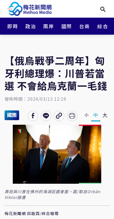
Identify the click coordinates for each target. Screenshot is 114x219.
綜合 (102, 26)
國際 (66, 26)
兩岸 (48, 26)
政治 (30, 26)
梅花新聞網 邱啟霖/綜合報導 (32, 213)
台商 (84, 26)
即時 (12, 26)
